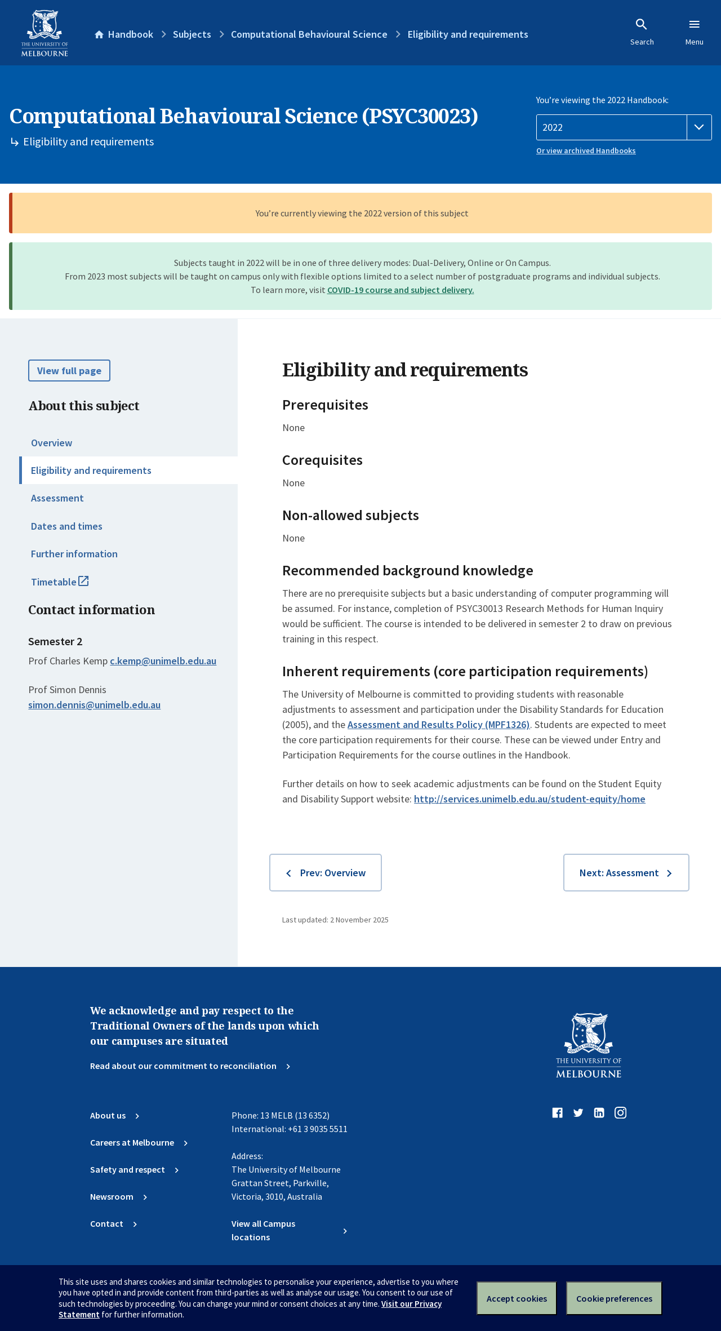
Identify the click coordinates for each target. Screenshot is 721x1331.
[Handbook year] (624, 127)
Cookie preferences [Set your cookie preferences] (614, 1298)
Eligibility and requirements (91, 470)
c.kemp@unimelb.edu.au (163, 661)
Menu (695, 32)
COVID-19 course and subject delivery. (400, 289)
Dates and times (67, 526)
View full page (69, 370)
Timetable (72, 586)
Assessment (57, 497)
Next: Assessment (619, 872)
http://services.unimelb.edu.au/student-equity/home (530, 798)
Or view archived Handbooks (586, 150)
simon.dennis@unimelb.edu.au (94, 705)
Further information (74, 553)
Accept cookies (517, 1298)
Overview (51, 442)
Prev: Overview (333, 872)
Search (642, 32)
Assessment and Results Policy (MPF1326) (439, 724)
